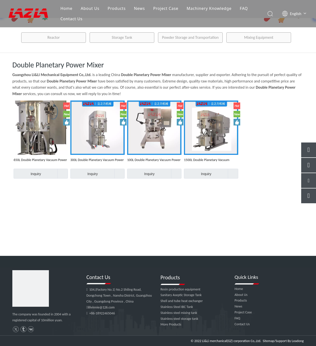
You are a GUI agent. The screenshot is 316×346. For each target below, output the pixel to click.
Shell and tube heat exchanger (181, 301)
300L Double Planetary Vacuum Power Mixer (97, 160)
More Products (170, 324)
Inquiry (27, 174)
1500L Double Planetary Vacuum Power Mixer (206, 160)
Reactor (53, 37)
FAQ (244, 8)
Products (117, 8)
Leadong (298, 341)
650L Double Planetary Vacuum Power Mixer (40, 160)
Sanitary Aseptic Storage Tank (181, 295)
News (139, 8)
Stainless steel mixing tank (178, 313)
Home (66, 8)
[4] (30, 288)
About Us (90, 8)
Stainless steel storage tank (179, 319)
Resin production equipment (180, 289)
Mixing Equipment (258, 37)
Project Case (165, 8)
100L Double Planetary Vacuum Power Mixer (153, 160)
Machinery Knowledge (209, 8)
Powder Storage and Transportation (190, 37)
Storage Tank (122, 37)
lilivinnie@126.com (101, 307)
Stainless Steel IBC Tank (176, 307)
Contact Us (71, 18)
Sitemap (268, 341)
